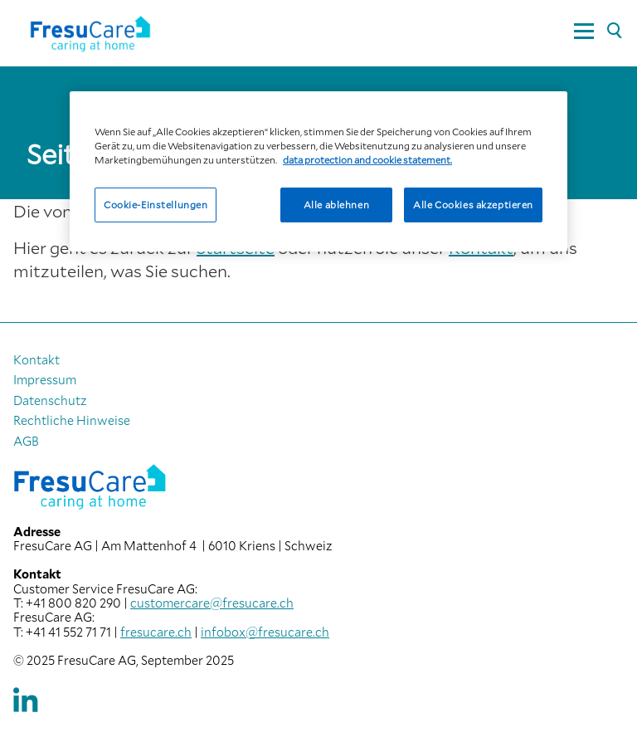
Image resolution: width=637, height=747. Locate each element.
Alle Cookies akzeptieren (473, 204)
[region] (318, 171)
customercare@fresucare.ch (212, 603)
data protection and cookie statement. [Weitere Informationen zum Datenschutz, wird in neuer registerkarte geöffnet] (367, 160)
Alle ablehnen (336, 204)
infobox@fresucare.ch (265, 632)
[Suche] (613, 31)
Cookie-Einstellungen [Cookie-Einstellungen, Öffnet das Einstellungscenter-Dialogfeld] (155, 204)
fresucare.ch (156, 632)
